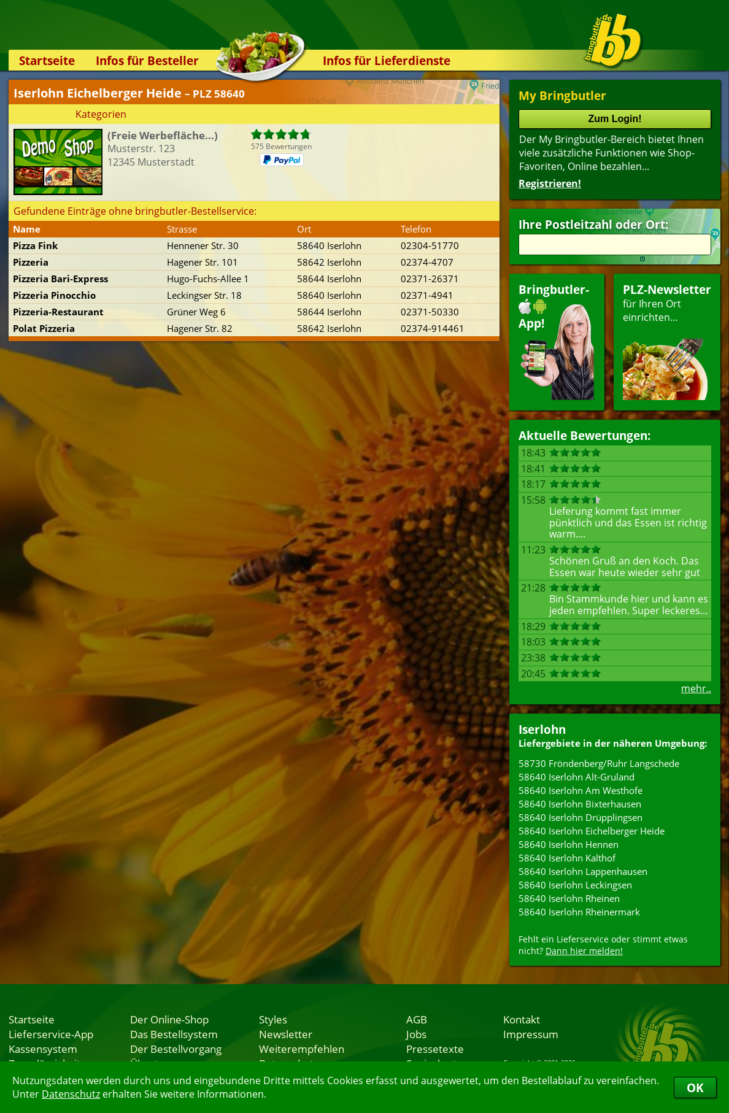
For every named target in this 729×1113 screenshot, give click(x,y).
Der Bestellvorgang (176, 1048)
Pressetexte (435, 1048)
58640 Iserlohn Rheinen (569, 898)
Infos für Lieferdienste (386, 60)
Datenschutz (71, 1094)
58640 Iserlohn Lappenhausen (583, 871)
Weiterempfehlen (301, 1048)
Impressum (530, 1033)
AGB (416, 1019)
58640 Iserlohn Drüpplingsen (580, 817)
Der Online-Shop (169, 1019)
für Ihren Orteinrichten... (667, 341)
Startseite (47, 60)
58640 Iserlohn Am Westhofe (580, 790)
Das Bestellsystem (174, 1033)
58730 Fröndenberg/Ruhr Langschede (599, 763)
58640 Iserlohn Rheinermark (579, 912)
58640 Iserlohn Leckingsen (575, 885)
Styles (273, 1019)
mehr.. (696, 688)
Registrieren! (550, 183)
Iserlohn (542, 729)
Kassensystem (43, 1048)
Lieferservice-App (51, 1033)
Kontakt (521, 1019)
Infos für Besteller (147, 60)
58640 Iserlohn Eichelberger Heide (592, 831)
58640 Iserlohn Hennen (569, 844)
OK (695, 1087)
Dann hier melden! (584, 951)
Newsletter (285, 1033)
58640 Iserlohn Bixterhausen (580, 804)
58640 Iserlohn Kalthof (567, 858)
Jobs (416, 1033)
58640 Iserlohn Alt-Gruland (576, 777)
